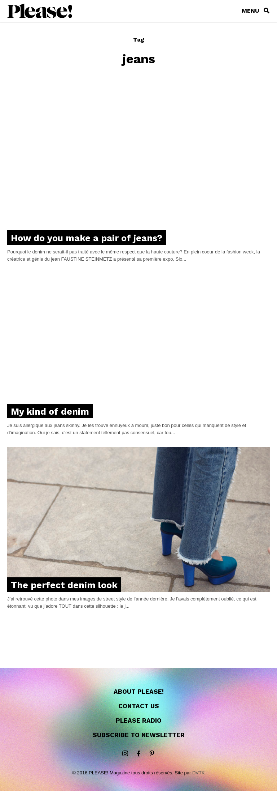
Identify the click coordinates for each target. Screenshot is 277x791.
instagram (125, 754)
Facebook (138, 754)
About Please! (139, 691)
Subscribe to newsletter (139, 735)
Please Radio (139, 720)
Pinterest (152, 754)
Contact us (138, 706)
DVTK (198, 772)
